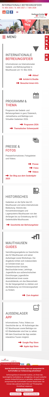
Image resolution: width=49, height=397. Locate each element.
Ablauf (35, 75)
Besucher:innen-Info (29, 83)
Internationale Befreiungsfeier (24, 6)
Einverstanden (16, 394)
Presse (35, 164)
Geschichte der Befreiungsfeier (24, 225)
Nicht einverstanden (31, 394)
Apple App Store (31, 346)
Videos (35, 172)
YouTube (4, 12)
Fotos (35, 168)
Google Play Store (30, 342)
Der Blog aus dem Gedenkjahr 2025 (21, 177)
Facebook (11, 12)
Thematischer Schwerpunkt (26, 128)
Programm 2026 (31, 124)
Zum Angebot (32, 295)
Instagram (7, 12)
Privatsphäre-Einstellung (10, 364)
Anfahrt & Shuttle (30, 79)
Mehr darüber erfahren (24, 390)
